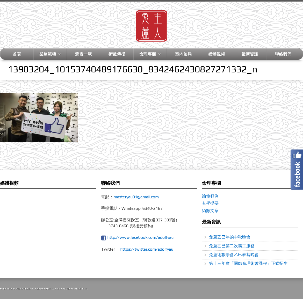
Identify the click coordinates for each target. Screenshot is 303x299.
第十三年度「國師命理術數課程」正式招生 (248, 263)
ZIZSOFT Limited (76, 288)
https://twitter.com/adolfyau (146, 249)
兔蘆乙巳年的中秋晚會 (229, 237)
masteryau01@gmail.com (136, 197)
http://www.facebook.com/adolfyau (140, 237)
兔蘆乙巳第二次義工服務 (232, 245)
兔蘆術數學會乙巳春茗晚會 (234, 254)
